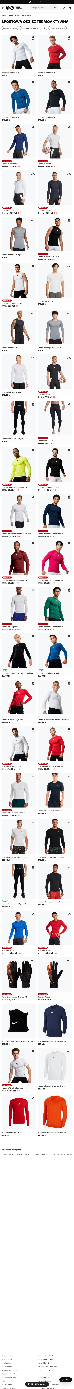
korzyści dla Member (37, 2)
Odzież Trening (43, 1374)
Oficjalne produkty (23, 1154)
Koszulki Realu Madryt (46, 1359)
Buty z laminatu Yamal (9, 1370)
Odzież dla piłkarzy (40, 1154)
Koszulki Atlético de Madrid (47, 1366)
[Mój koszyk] (69, 7)
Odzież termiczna (44, 1370)
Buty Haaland (6, 1363)
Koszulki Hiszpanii (44, 1377)
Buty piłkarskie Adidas (10, 1374)
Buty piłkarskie (7, 1356)
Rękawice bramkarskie (46, 1356)
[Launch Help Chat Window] (65, 1379)
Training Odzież (7, 16)
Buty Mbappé (7, 1366)
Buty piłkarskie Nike (9, 1377)
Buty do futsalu (7, 1359)
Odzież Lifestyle (8, 1154)
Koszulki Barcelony (44, 1363)
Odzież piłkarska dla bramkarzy (61, 1154)
